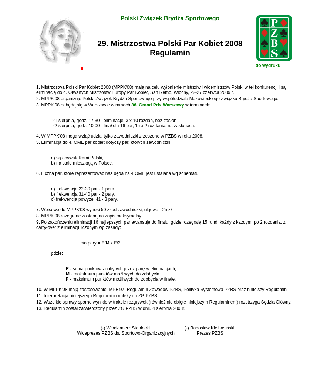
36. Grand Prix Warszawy (157, 105)
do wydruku (268, 65)
